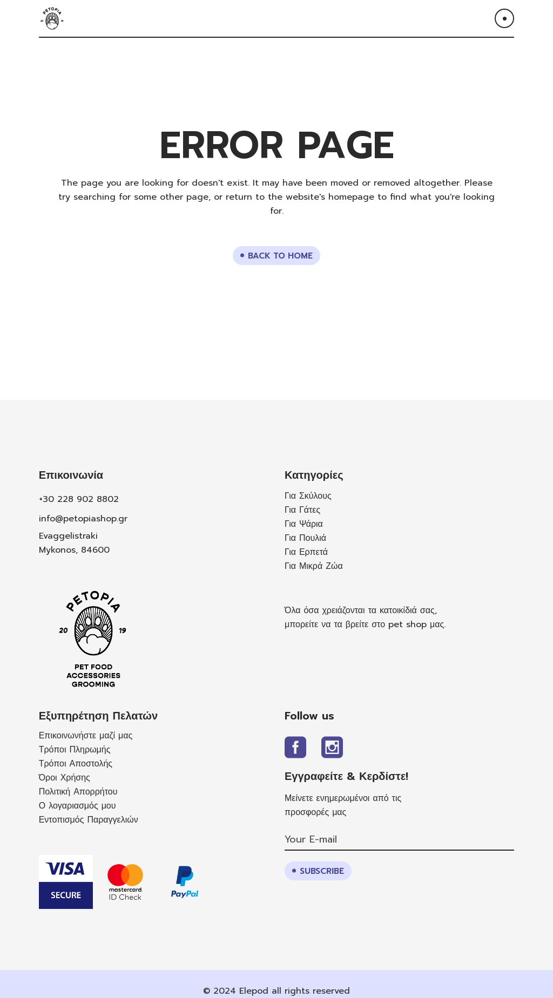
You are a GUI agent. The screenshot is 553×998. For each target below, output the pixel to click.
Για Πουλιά (305, 538)
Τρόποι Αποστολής (75, 763)
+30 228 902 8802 (79, 499)
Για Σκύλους (308, 496)
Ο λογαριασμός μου (77, 805)
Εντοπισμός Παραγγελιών (88, 819)
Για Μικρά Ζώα (314, 566)
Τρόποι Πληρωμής (75, 749)
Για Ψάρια (304, 524)
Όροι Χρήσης (64, 777)
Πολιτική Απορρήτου (78, 791)
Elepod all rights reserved (294, 991)
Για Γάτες (302, 510)
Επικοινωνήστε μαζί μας (86, 735)
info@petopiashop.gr (83, 518)
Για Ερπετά (306, 552)
